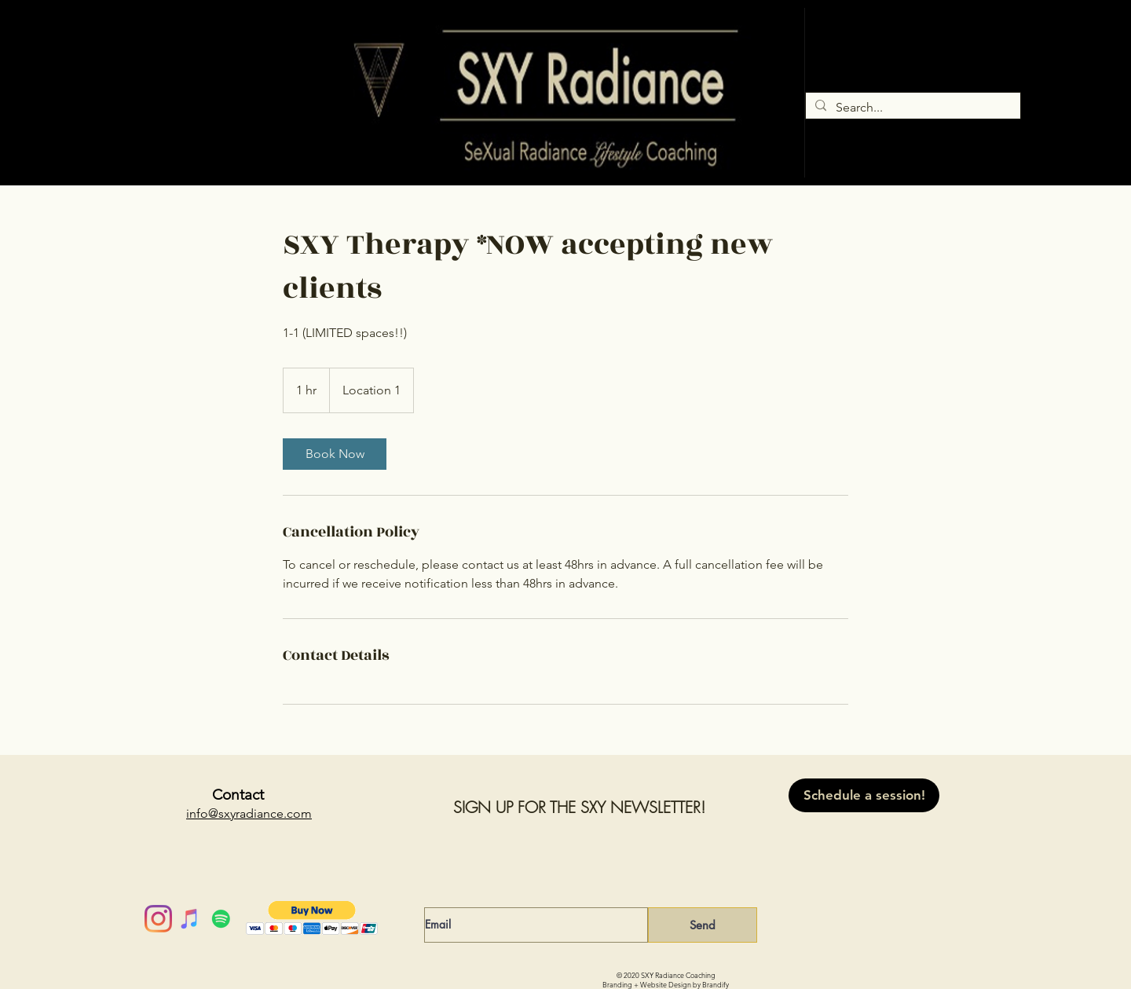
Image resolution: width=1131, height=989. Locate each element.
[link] (334, 454)
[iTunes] (189, 918)
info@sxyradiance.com (249, 813)
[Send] (702, 925)
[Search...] (911, 108)
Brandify (715, 984)
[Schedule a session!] (864, 795)
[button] (312, 917)
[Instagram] (158, 918)
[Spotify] (221, 918)
